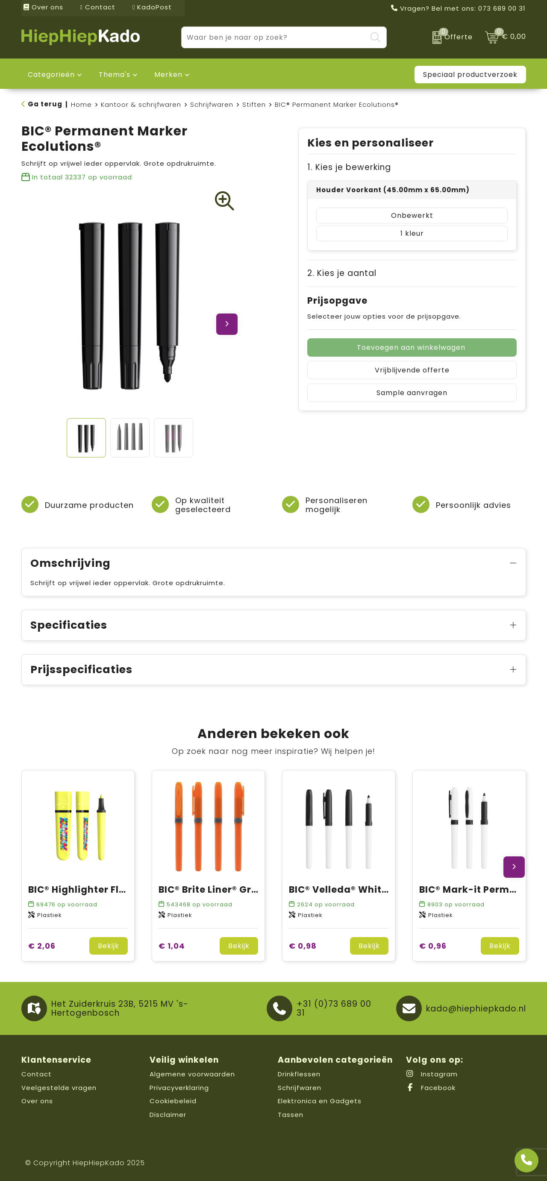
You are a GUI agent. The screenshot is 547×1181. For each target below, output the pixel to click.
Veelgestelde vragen (59, 1087)
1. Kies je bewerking (349, 167)
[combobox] (274, 37)
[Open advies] (526, 1160)
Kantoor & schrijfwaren (141, 104)
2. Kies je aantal (341, 273)
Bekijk (108, 946)
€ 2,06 (42, 946)
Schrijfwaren (211, 104)
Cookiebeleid (173, 1100)
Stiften (254, 104)
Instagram (432, 1074)
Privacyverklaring (179, 1087)
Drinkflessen (299, 1074)
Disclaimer (168, 1114)
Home (81, 104)
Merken (168, 74)
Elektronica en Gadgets (320, 1100)
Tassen (290, 1114)
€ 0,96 (433, 946)
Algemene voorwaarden (192, 1074)
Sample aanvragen (411, 393)
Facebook (431, 1087)
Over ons (43, 7)
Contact (97, 7)
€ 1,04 (172, 946)
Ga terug (45, 104)
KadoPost (152, 7)
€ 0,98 (303, 946)
